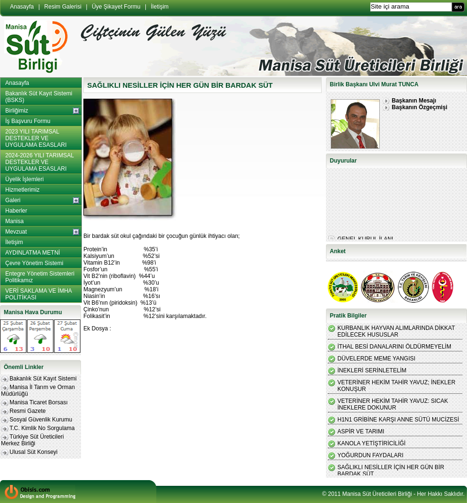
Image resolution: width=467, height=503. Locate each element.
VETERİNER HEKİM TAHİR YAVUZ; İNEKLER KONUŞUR (396, 385)
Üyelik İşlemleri (24, 179)
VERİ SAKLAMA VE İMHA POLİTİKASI (38, 294)
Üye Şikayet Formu (116, 6)
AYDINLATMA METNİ (32, 252)
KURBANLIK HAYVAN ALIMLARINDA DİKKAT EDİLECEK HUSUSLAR (396, 331)
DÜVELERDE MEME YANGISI (376, 358)
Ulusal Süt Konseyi (34, 452)
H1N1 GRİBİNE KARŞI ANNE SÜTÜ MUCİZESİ (398, 419)
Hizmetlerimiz (22, 189)
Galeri (12, 200)
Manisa (14, 221)
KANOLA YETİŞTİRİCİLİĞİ (371, 443)
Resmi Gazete (28, 411)
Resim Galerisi (62, 6)
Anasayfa (22, 6)
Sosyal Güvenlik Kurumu (41, 419)
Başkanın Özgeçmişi (419, 107)
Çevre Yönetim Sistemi (34, 263)
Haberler (16, 210)
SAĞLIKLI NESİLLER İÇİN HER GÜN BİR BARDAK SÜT (390, 470)
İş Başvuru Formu (28, 121)
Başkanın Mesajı (414, 100)
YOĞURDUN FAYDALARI (370, 455)
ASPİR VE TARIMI (360, 431)
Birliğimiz (16, 110)
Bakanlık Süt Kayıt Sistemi (43, 378)
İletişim (160, 6)
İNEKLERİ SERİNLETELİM (371, 370)
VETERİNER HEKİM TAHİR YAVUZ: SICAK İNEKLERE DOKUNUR (392, 404)
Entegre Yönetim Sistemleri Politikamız (39, 277)
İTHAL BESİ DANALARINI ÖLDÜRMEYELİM (394, 346)
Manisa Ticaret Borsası (39, 402)
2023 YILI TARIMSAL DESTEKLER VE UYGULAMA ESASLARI (36, 138)
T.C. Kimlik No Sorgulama (42, 428)
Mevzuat (16, 231)
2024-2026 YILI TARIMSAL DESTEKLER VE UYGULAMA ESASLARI (39, 162)
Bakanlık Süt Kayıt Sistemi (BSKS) (38, 96)
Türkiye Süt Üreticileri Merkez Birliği (32, 440)
